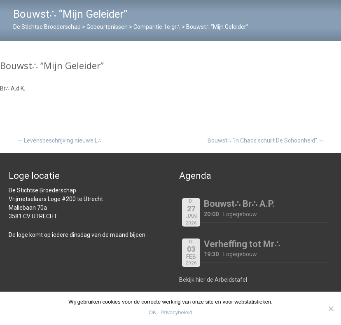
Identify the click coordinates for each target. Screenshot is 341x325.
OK (152, 312)
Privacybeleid (176, 312)
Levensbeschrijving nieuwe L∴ (59, 140)
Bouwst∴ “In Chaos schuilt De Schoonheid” (266, 140)
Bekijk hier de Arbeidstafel (213, 279)
